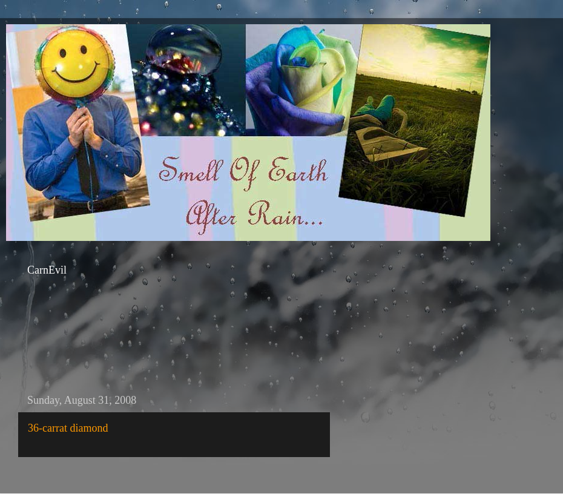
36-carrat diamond (68, 428)
